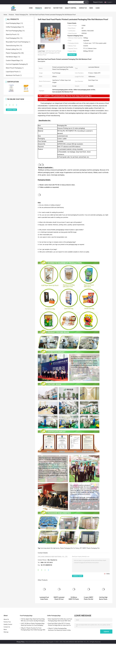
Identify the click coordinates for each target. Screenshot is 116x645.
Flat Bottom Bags (11, 57)
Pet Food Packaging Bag (14, 31)
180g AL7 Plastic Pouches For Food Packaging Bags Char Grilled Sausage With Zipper (33, 629)
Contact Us (83, 8)
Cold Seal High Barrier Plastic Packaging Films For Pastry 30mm (103, 598)
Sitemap (6, 632)
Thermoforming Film (12, 45)
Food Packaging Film (12, 38)
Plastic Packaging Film (21, 14)
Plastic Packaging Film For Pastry (69, 548)
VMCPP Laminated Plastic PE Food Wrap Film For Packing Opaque (59, 598)
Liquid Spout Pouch (12, 72)
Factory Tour (57, 8)
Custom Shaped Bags (13, 60)
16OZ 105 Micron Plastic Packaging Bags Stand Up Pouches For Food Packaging (32, 624)
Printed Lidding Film (12, 49)
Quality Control (70, 8)
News (91, 8)
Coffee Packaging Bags (13, 27)
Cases (98, 8)
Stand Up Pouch (11, 34)
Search (86, 2)
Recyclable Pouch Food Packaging (17, 42)
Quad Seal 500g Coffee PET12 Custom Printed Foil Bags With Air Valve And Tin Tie (59, 625)
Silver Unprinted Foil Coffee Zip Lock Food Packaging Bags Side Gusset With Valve (60, 619)
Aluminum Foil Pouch (13, 75)
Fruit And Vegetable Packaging (16, 64)
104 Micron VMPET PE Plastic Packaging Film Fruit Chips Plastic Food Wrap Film (74, 598)
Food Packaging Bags (13, 23)
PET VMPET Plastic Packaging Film (90, 548)
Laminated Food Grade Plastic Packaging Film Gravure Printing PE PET (44, 598)
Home (31, 8)
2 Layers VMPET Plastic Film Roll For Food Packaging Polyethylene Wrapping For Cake (88, 598)
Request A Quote (98, 2)
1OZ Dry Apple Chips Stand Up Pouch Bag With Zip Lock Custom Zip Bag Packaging (33, 619)
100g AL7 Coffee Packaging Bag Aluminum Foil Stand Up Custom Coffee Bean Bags (59, 629)
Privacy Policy (20, 642)
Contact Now (72, 54)
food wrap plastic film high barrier (50, 548)
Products (38, 8)
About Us (48, 8)
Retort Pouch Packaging (13, 68)
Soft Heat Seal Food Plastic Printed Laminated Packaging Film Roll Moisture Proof (49, 53)
